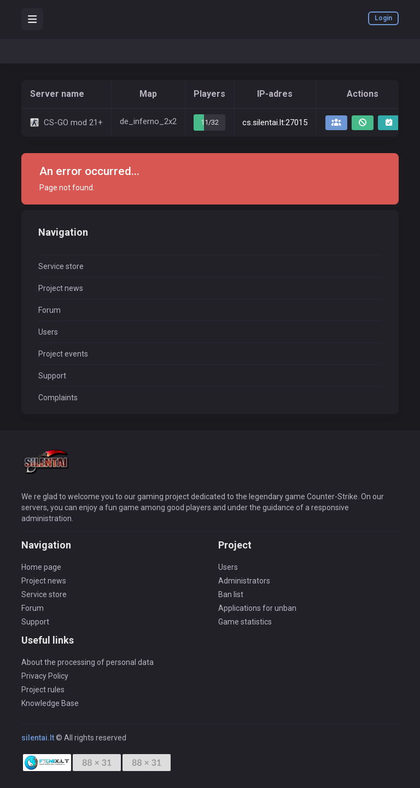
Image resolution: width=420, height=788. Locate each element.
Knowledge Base (50, 703)
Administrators (244, 580)
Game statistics (245, 621)
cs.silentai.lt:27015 (274, 122)
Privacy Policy (44, 676)
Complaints (58, 397)
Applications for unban (257, 608)
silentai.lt (37, 737)
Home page (41, 567)
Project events (63, 353)
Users (48, 332)
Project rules (43, 689)
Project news (60, 288)
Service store (61, 266)
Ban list (230, 594)
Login (383, 18)
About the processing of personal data (87, 662)
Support (52, 375)
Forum (49, 310)
